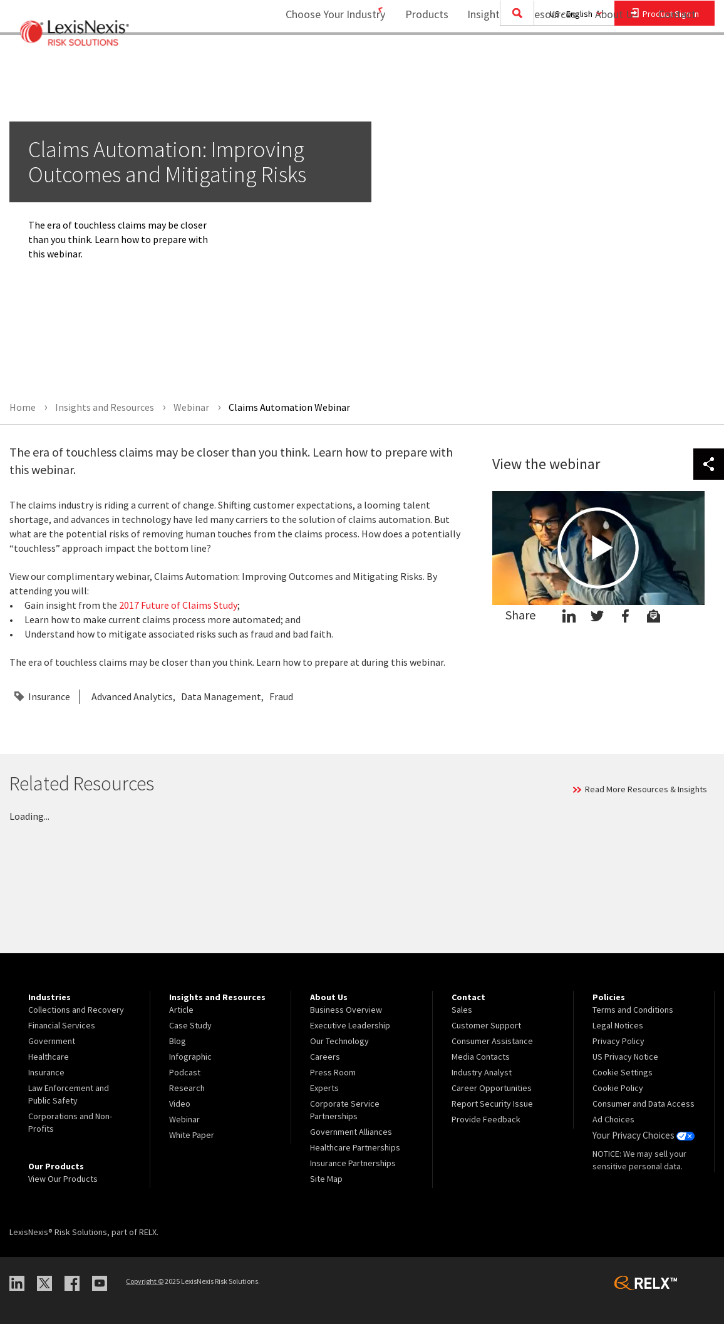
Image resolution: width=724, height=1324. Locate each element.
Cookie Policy (617, 1088)
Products (418, 60)
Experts (324, 1088)
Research (187, 1088)
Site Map (326, 1178)
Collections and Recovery (76, 1009)
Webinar (184, 1119)
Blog (177, 1041)
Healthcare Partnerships (355, 1147)
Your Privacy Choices (641, 1134)
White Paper (191, 1134)
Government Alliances (351, 1131)
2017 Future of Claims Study (178, 605)
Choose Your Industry (319, 60)
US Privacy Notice (625, 1056)
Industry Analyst (482, 1072)
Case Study (190, 1025)
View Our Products (63, 1178)
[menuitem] (419, 60)
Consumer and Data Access (643, 1103)
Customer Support (486, 1025)
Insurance (49, 696)
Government (51, 1041)
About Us (608, 60)
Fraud (281, 696)
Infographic (190, 1056)
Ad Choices (613, 1119)
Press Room (333, 1072)
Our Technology (339, 1041)
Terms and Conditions (632, 1009)
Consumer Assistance (492, 1041)
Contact (677, 60)
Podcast (184, 1072)
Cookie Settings (622, 1072)
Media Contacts (481, 1056)
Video (179, 1103)
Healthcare (48, 1056)
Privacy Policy (618, 1041)
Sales (462, 1009)
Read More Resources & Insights (646, 789)
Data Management (221, 696)
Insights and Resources (513, 60)
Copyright (144, 1281)
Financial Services (61, 1025)
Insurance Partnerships (353, 1163)
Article (181, 1009)
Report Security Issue (492, 1103)
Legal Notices (617, 1025)
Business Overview (346, 1009)
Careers (325, 1056)
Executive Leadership (350, 1025)
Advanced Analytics (132, 696)
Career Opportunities (492, 1088)
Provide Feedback (486, 1119)
